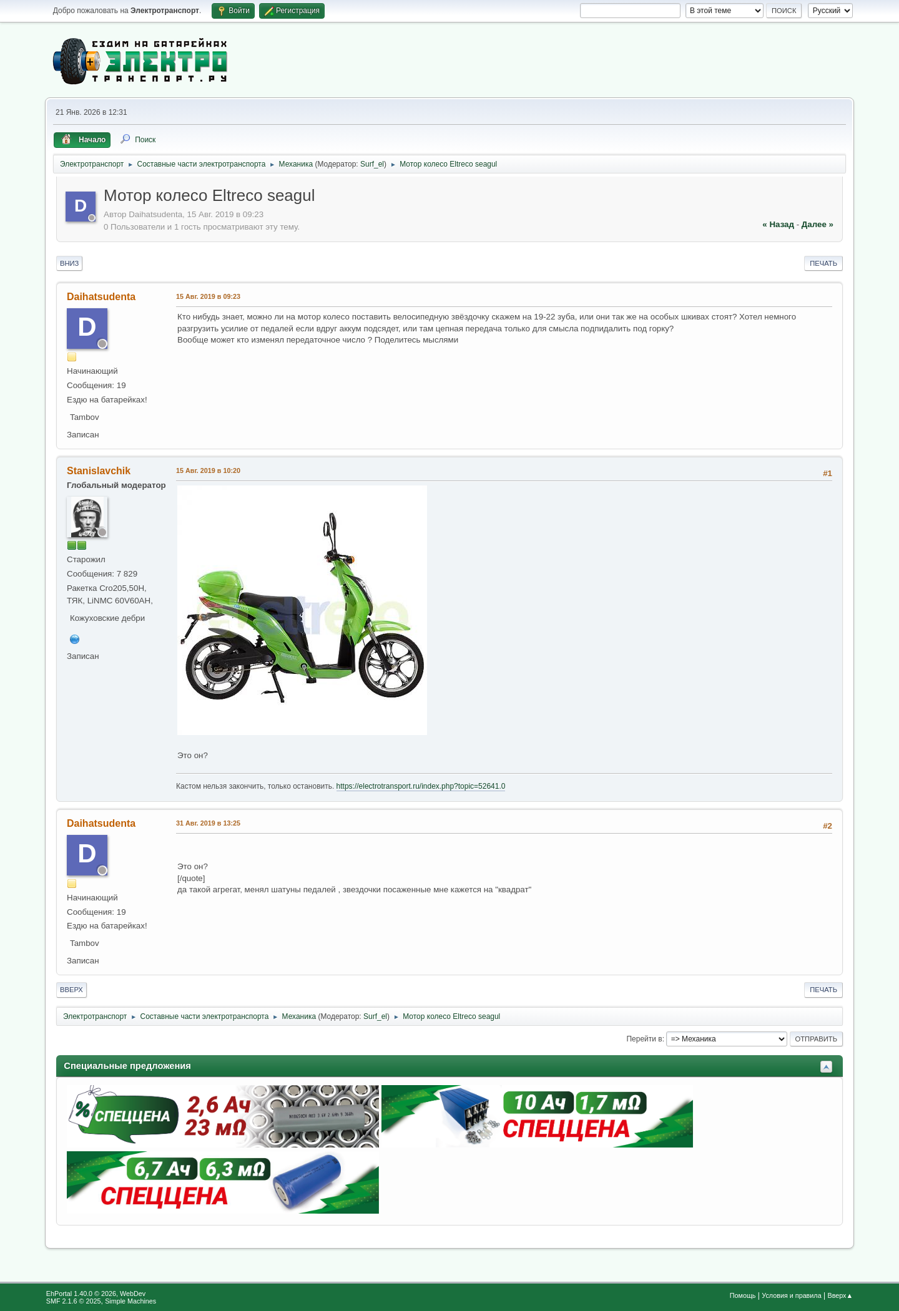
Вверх (71, 989)
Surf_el (372, 164)
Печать (823, 263)
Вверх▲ (840, 1295)
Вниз (69, 263)
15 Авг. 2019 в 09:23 (208, 296)
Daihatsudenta (101, 296)
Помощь (743, 1295)
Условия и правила (791, 1295)
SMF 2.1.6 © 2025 (73, 1301)
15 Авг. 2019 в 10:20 (208, 470)
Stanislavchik (98, 470)
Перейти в (644, 1039)
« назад (778, 224)
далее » (817, 224)
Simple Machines (130, 1301)
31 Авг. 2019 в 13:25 (208, 823)
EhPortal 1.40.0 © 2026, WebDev (95, 1293)
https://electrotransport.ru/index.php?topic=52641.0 (421, 786)
